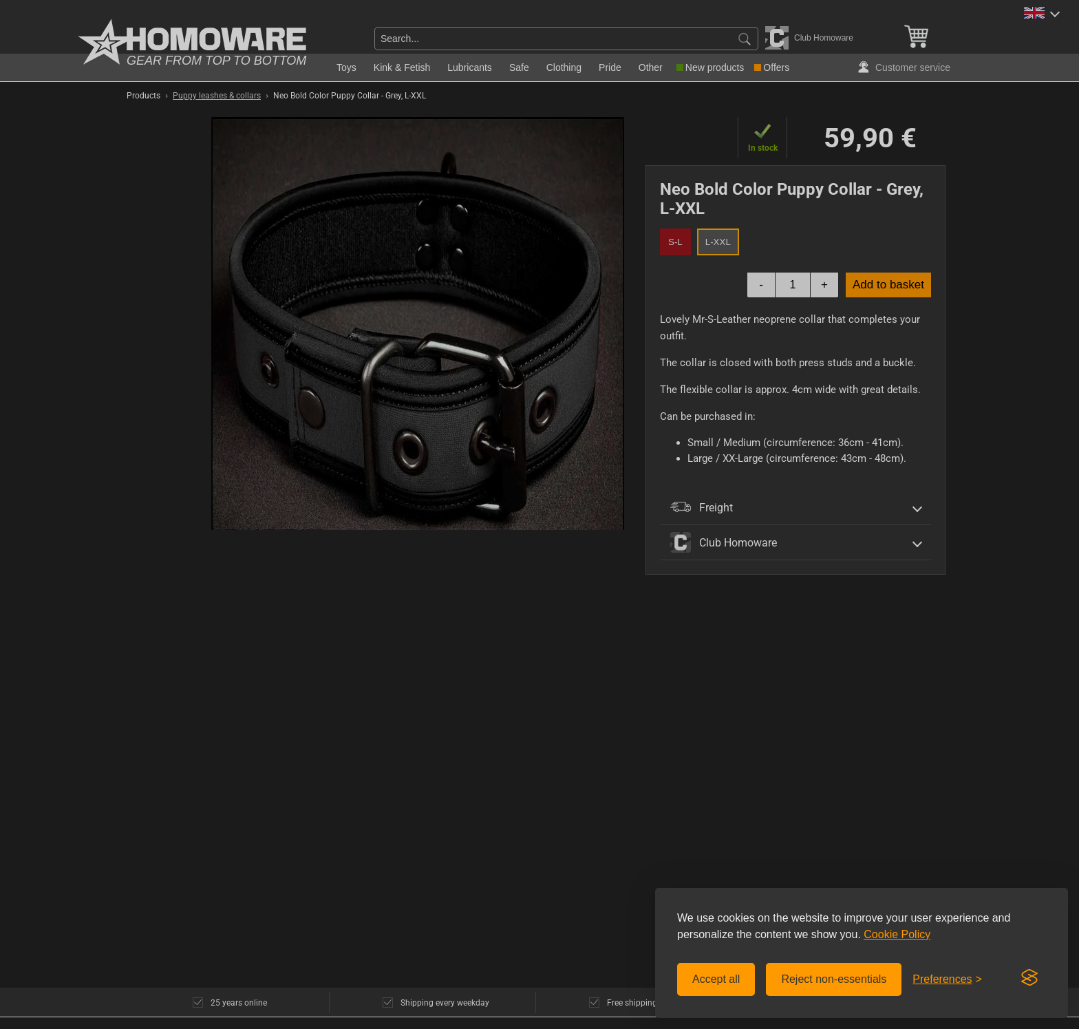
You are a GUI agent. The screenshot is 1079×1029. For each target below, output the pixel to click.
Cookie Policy (897, 934)
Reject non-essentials (833, 979)
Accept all (716, 979)
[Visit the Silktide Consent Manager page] (1029, 978)
